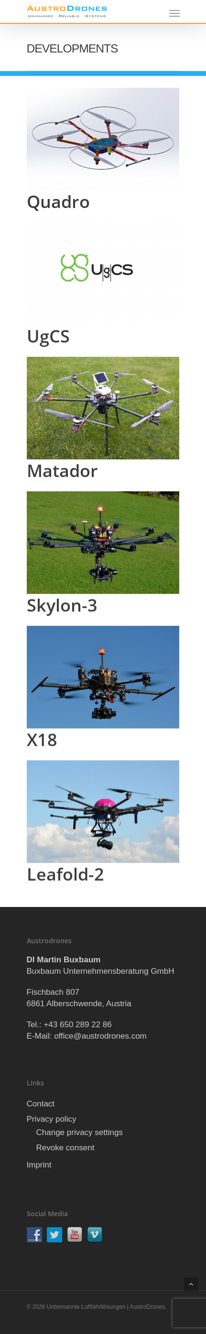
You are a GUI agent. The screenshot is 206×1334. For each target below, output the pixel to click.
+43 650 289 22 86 (77, 1024)
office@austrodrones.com (100, 1036)
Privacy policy (51, 1119)
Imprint (39, 1164)
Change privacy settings (79, 1132)
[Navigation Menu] (174, 13)
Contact (41, 1103)
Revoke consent (65, 1147)
